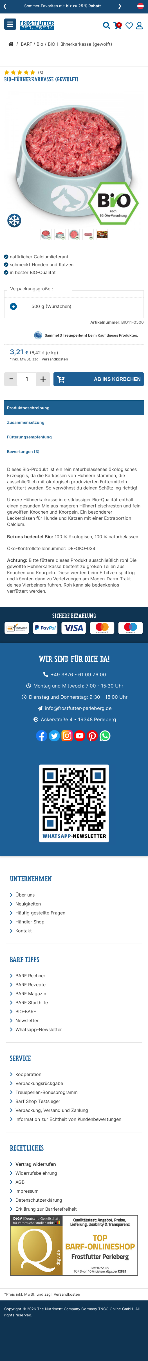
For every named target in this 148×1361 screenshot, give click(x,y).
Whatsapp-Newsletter (38, 1029)
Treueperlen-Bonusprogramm (46, 1092)
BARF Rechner (30, 975)
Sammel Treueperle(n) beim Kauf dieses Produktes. (91, 335)
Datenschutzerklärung (38, 1200)
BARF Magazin (30, 993)
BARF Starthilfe (31, 1002)
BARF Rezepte (30, 984)
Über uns (25, 895)
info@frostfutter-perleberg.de (78, 708)
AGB (19, 1182)
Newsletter (27, 1020)
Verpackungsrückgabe (39, 1083)
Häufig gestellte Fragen (40, 913)
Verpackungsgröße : (32, 288)
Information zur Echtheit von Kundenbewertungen (68, 1119)
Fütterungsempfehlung (29, 436)
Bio (40, 44)
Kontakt (23, 931)
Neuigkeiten (28, 904)
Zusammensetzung (25, 422)
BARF (26, 44)
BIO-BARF (25, 1011)
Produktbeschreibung (28, 407)
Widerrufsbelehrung (36, 1173)
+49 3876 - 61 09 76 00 (78, 674)
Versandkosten (55, 359)
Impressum (27, 1191)
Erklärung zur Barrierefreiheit (46, 1209)
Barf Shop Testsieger (37, 1101)
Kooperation (28, 1074)
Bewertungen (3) (23, 451)
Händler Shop (29, 922)
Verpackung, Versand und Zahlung (51, 1110)
